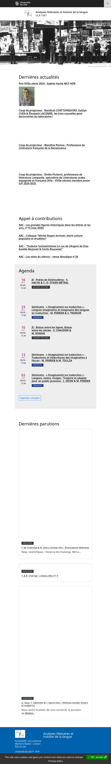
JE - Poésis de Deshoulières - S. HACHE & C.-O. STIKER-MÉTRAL (50, 281)
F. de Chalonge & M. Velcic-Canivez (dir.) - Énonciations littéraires (55, 547)
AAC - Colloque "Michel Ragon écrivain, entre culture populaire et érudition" (51, 237)
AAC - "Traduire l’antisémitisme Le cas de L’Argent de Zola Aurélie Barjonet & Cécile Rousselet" (53, 248)
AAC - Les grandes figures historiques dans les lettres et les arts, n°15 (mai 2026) (55, 226)
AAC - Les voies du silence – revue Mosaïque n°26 (48, 256)
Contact (36, 743)
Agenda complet (30, 398)
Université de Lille (23, 751)
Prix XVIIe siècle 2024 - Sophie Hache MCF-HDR (47, 83)
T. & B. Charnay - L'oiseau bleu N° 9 (40, 575)
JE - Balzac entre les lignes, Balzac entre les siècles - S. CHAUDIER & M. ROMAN (52, 330)
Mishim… (30, 713)
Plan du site (20, 746)
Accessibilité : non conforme (28, 740)
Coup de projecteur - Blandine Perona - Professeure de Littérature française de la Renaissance (52, 147)
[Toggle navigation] (107, 3)
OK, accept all (97, 757)
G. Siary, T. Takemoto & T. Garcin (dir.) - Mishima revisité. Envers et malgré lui (55, 704)
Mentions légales (23, 743)
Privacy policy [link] (55, 761)
